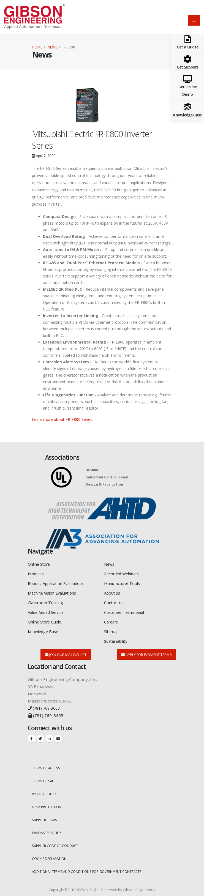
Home (37, 47)
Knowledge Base (44, 629)
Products (37, 573)
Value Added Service (48, 611)
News (53, 47)
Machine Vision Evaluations (55, 592)
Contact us (114, 601)
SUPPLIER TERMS (46, 815)
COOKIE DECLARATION (50, 853)
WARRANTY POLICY (47, 828)
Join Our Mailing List (65, 652)
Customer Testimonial (126, 611)
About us (113, 592)
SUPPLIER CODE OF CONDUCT (56, 841)
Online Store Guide (47, 620)
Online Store (40, 564)
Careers (112, 620)
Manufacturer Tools (123, 582)
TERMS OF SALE (44, 777)
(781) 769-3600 (45, 705)
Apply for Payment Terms (146, 652)
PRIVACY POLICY (45, 790)
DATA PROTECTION (47, 803)
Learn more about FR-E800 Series (62, 419)
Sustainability (117, 639)
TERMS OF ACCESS (47, 765)
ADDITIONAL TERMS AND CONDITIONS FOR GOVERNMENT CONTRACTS (89, 866)
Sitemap (112, 629)
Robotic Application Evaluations (59, 582)
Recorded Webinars (123, 573)
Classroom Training (47, 601)
